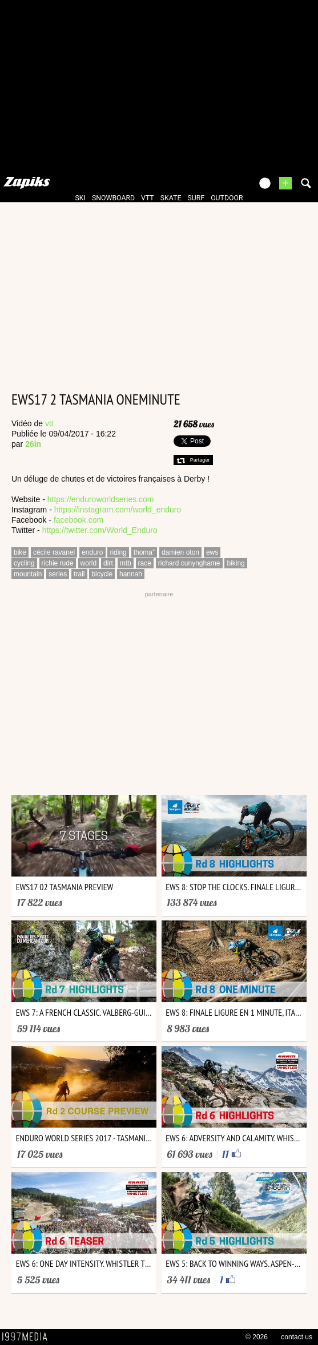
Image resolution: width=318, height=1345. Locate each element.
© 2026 (256, 1337)
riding (118, 552)
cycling (24, 563)
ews (212, 552)
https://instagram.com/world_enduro (118, 509)
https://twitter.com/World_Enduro (100, 530)
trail (79, 574)
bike (20, 552)
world (88, 563)
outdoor (227, 198)
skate (171, 198)
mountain (28, 574)
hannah (130, 574)
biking (235, 563)
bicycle (101, 574)
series (58, 574)
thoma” (144, 552)
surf (195, 198)
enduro (92, 552)
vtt (147, 198)
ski (80, 198)
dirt (108, 563)
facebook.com (78, 519)
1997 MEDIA (28, 1337)
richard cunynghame (189, 563)
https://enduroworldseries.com (100, 499)
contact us (296, 1337)
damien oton (180, 552)
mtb (125, 563)
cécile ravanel (54, 552)
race (144, 563)
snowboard (113, 198)
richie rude (58, 563)
